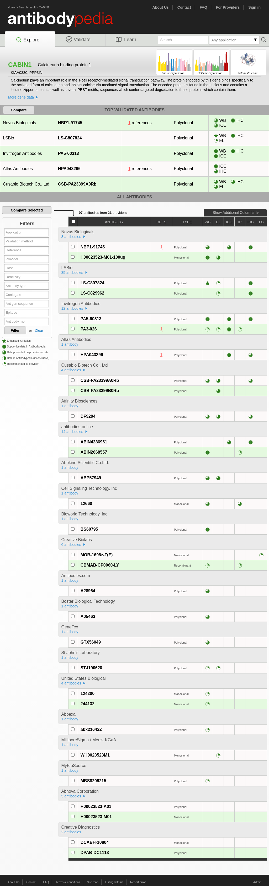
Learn (126, 39)
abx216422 (91, 729)
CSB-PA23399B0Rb (100, 390)
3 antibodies (71, 237)
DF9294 (88, 416)
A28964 (88, 591)
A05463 (88, 616)
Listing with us (114, 882)
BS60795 (89, 529)
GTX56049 (91, 642)
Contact (184, 7)
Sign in (254, 7)
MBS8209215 (93, 781)
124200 (87, 693)
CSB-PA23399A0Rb (77, 184)
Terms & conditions (68, 882)
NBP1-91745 (70, 123)
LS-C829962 (92, 293)
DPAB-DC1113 (95, 852)
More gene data (21, 97)
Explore (27, 40)
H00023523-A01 (96, 806)
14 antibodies (72, 432)
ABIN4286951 (94, 442)
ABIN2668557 (94, 452)
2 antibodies (71, 832)
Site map (92, 882)
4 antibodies (71, 370)
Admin (257, 882)
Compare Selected (27, 210)
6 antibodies (71, 544)
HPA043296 (69, 168)
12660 (86, 503)
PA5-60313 (68, 153)
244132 (87, 704)
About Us (160, 7)
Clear (39, 331)
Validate (78, 39)
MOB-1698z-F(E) (97, 555)
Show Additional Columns (233, 212)
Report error (138, 882)
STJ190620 (91, 668)
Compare (19, 110)
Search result (27, 7)
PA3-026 (89, 329)
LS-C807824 (70, 138)
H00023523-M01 (96, 816)
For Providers (228, 7)
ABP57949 (91, 478)
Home (11, 7)
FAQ (203, 7)
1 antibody (69, 344)
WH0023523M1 (95, 755)
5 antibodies (71, 796)
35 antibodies (72, 272)
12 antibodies (72, 308)
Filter (15, 330)
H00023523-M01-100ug (103, 257)
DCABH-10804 (95, 842)
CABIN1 (44, 7)
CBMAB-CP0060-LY (100, 565)
